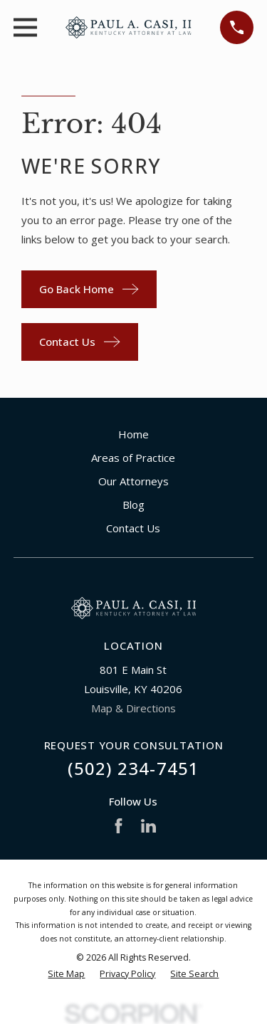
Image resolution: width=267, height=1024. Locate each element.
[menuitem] (66, 974)
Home (133, 434)
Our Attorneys (133, 481)
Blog (133, 504)
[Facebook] (118, 825)
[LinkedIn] (148, 825)
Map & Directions (133, 708)
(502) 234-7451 (134, 768)
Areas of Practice (133, 457)
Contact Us (133, 528)
